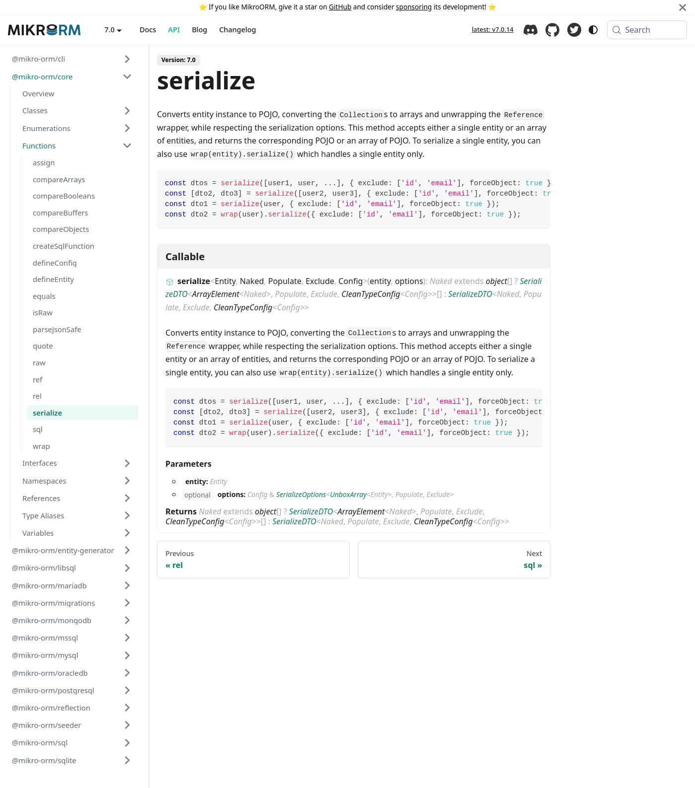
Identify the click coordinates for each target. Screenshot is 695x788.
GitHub (340, 6)
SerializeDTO (470, 293)
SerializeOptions (301, 494)
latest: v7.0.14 (493, 29)
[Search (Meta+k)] (647, 29)
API (174, 29)
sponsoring (414, 6)
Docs (148, 29)
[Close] (682, 7)
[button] (72, 59)
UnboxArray (348, 494)
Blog (199, 29)
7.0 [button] (109, 29)
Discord (531, 30)
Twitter (574, 30)
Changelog (237, 29)
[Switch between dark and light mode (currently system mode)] (593, 30)
